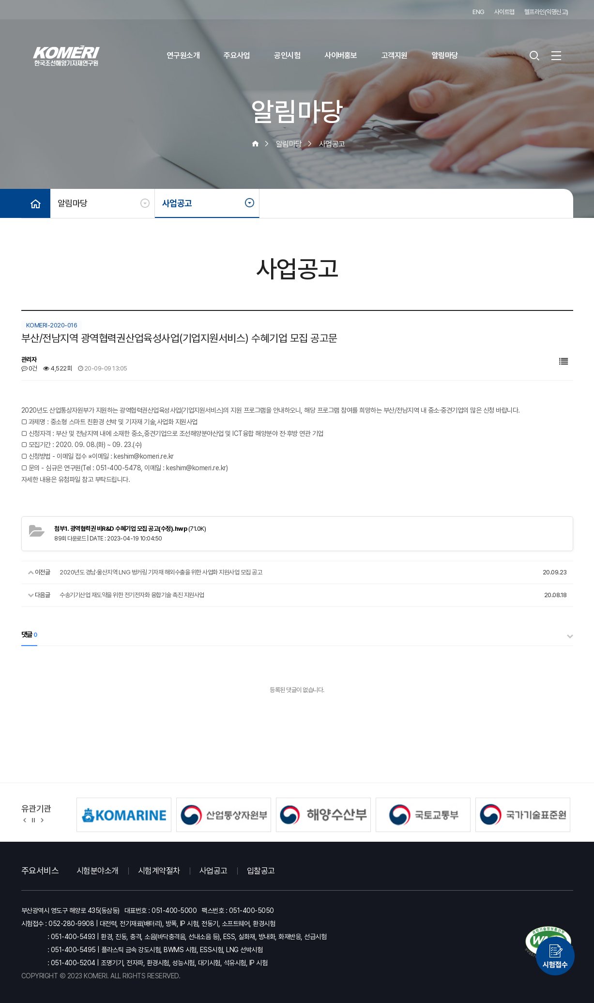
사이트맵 (504, 11)
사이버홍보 (340, 55)
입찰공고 (261, 871)
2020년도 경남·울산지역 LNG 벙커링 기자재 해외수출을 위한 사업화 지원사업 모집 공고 (161, 572)
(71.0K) (130, 528)
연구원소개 (183, 55)
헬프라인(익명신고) (546, 11)
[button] (25, 819)
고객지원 (394, 55)
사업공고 (177, 203)
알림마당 (445, 55)
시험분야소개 (97, 871)
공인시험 (287, 55)
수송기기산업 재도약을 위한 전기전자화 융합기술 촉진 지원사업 (132, 595)
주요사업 (237, 55)
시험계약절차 (159, 871)
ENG (478, 11)
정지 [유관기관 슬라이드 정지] (33, 819)
